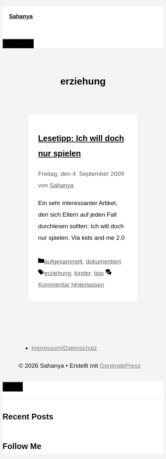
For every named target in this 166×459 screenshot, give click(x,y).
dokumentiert (103, 261)
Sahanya (21, 16)
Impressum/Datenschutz (64, 348)
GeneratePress (120, 365)
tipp (99, 273)
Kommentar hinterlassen (71, 284)
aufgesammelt (63, 261)
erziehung (57, 273)
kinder (82, 273)
